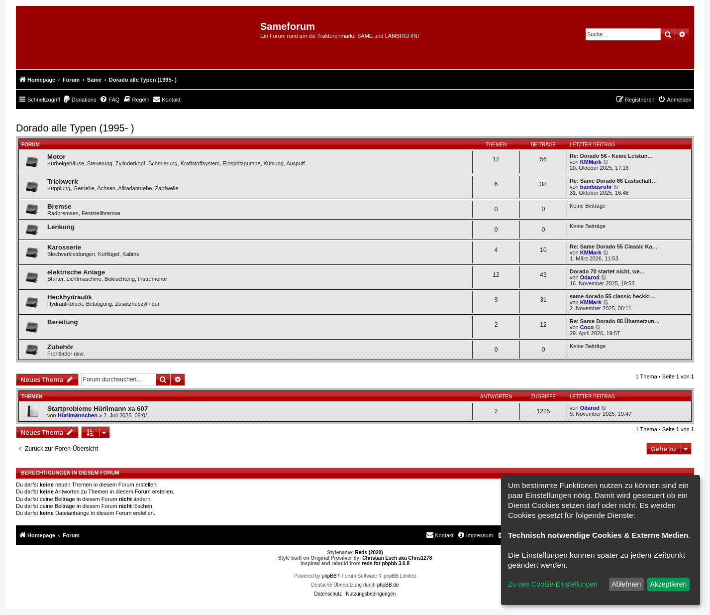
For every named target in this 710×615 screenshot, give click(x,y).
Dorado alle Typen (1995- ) (75, 128)
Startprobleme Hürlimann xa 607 (97, 408)
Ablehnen (626, 584)
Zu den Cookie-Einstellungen (553, 584)
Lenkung (61, 227)
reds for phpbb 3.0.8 (385, 563)
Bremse (59, 206)
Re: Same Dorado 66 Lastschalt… (613, 181)
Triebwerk (62, 181)
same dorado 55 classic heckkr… (613, 296)
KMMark (591, 162)
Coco (587, 327)
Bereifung (62, 322)
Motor (56, 156)
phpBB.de (388, 585)
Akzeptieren (668, 584)
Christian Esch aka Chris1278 (397, 558)
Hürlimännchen (78, 415)
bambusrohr (596, 187)
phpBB (329, 576)
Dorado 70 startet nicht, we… (607, 271)
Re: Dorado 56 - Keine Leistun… (611, 156)
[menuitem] (80, 100)
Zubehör (60, 347)
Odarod (590, 277)
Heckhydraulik (69, 297)
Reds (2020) (369, 552)
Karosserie (64, 247)
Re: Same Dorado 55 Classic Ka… (614, 246)
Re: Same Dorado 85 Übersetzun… (615, 321)
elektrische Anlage (76, 272)
